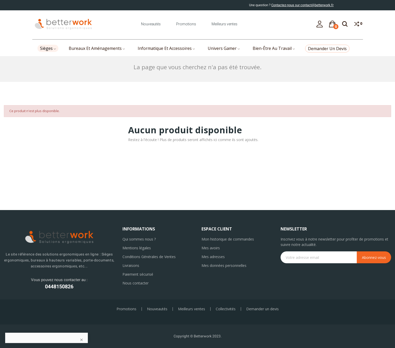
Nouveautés (151, 24)
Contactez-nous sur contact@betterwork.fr (302, 5)
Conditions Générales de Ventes (149, 256)
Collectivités (226, 309)
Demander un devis (262, 309)
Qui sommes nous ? (139, 239)
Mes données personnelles (224, 265)
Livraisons (130, 265)
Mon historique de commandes (228, 239)
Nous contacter (135, 283)
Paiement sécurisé (137, 274)
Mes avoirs (211, 247)
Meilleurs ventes (224, 24)
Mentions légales (136, 247)
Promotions (186, 24)
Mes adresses (213, 256)
